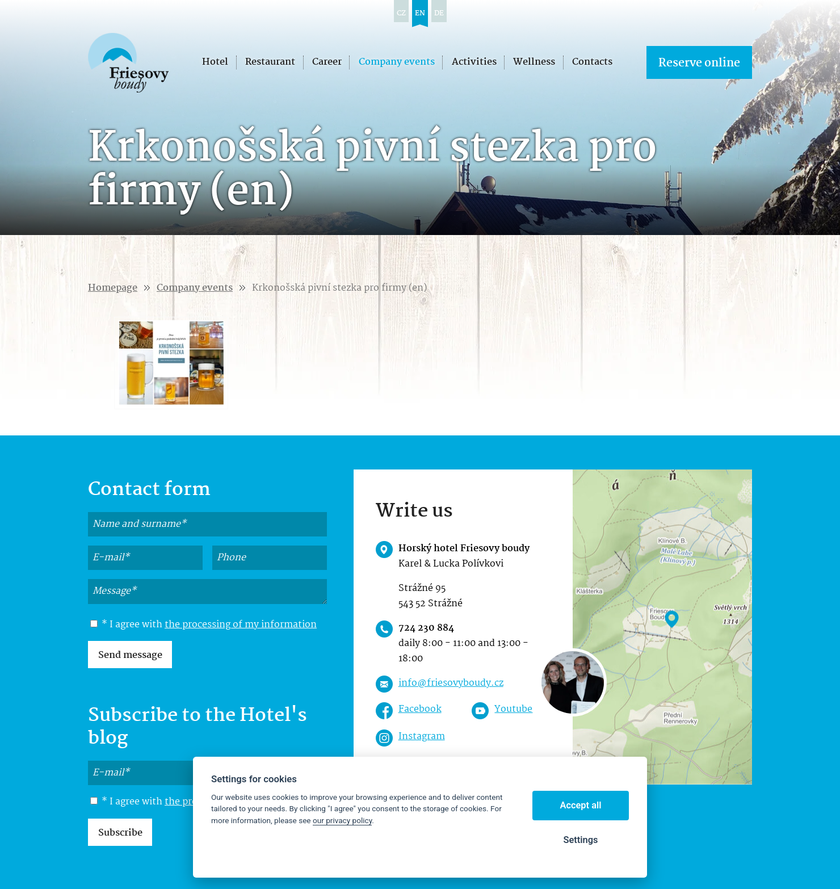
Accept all (581, 805)
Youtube (513, 709)
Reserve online (699, 63)
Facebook (420, 709)
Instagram (421, 736)
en (420, 13)
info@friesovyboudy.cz (450, 683)
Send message (130, 655)
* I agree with (203, 625)
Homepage (112, 288)
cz (401, 13)
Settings (580, 840)
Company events (195, 288)
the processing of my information (241, 624)
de (439, 13)
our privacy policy (342, 820)
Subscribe (120, 833)
